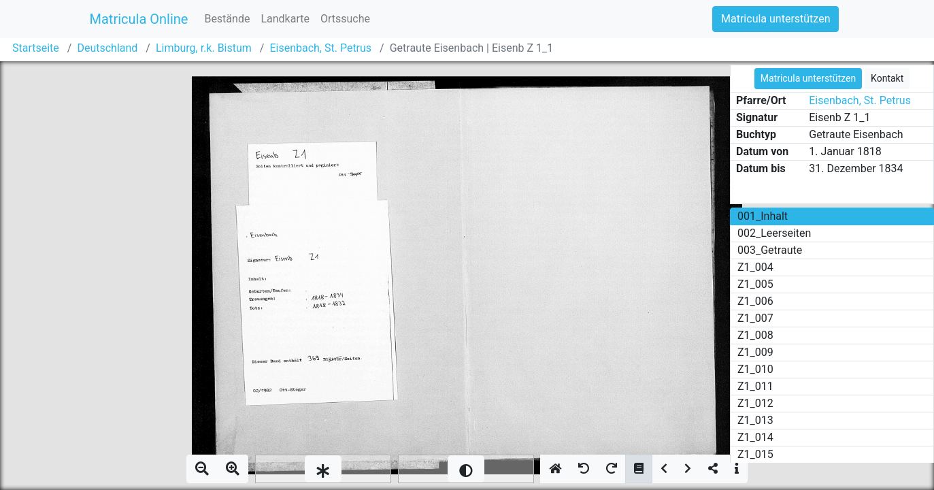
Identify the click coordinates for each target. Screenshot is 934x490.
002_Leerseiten (774, 233)
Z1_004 (755, 267)
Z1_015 (755, 454)
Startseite (35, 48)
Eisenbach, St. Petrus (320, 48)
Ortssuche (345, 18)
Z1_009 (755, 352)
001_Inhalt (762, 216)
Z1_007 (755, 318)
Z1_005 (755, 284)
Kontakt (887, 78)
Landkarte (285, 18)
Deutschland (107, 48)
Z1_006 (755, 301)
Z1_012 (755, 403)
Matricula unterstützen (775, 18)
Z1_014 (755, 437)
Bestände (227, 18)
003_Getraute (769, 250)
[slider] (323, 469)
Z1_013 (755, 420)
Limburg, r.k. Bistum (204, 48)
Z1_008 (755, 335)
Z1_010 (755, 369)
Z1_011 (755, 386)
